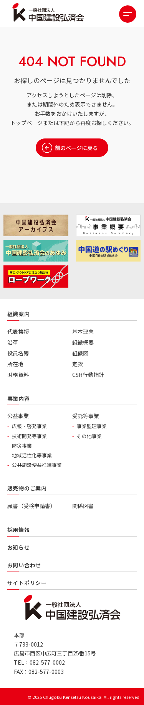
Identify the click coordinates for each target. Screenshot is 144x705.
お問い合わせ (24, 565)
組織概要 (83, 342)
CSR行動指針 (88, 374)
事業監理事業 (92, 426)
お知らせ (18, 547)
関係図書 (83, 506)
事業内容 (18, 398)
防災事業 (22, 445)
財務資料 (18, 374)
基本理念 (83, 331)
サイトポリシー (27, 583)
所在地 (15, 364)
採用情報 (18, 529)
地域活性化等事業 (32, 455)
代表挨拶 (18, 331)
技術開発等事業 (29, 436)
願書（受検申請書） (31, 506)
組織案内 (18, 314)
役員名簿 (18, 353)
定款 (77, 364)
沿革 (12, 342)
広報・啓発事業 (29, 426)
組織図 (80, 353)
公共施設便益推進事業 (37, 464)
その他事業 (89, 436)
